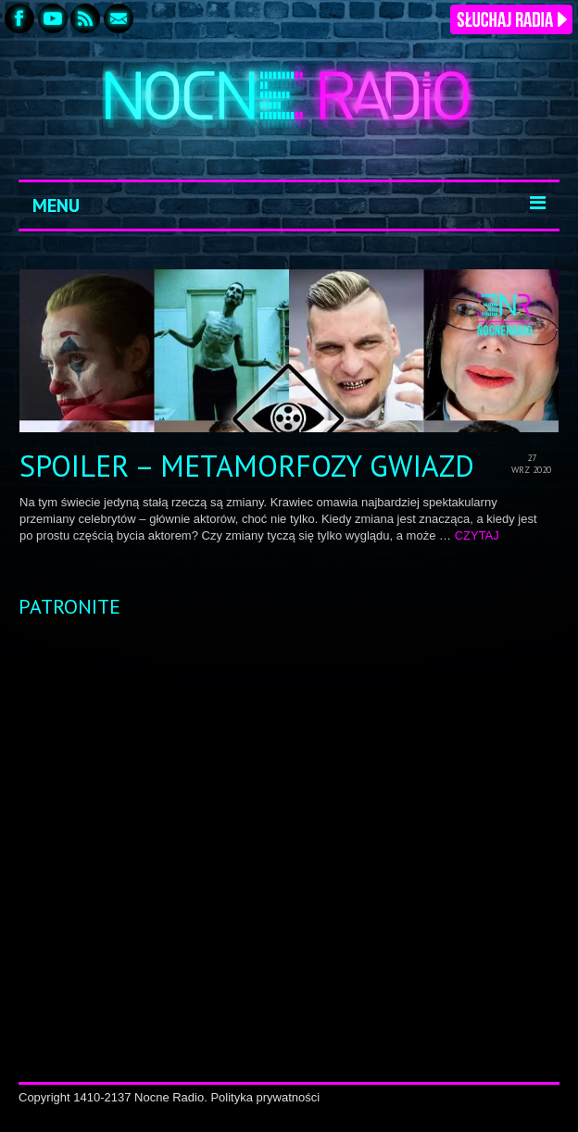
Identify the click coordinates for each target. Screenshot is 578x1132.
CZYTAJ (477, 535)
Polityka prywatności (265, 1097)
